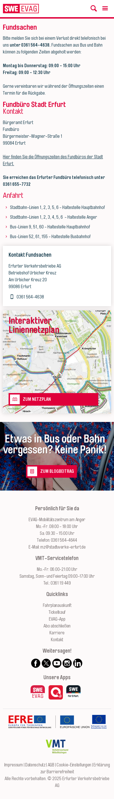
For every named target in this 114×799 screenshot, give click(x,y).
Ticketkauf (57, 612)
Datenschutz (35, 765)
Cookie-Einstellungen (74, 765)
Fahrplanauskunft (57, 605)
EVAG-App (57, 619)
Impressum (13, 765)
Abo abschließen (57, 626)
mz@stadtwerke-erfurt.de (62, 547)
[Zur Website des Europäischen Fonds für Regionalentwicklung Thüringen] (48, 733)
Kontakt (57, 639)
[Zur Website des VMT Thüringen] (57, 758)
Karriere (57, 632)
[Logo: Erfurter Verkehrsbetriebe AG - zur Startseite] (21, 8)
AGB (51, 765)
